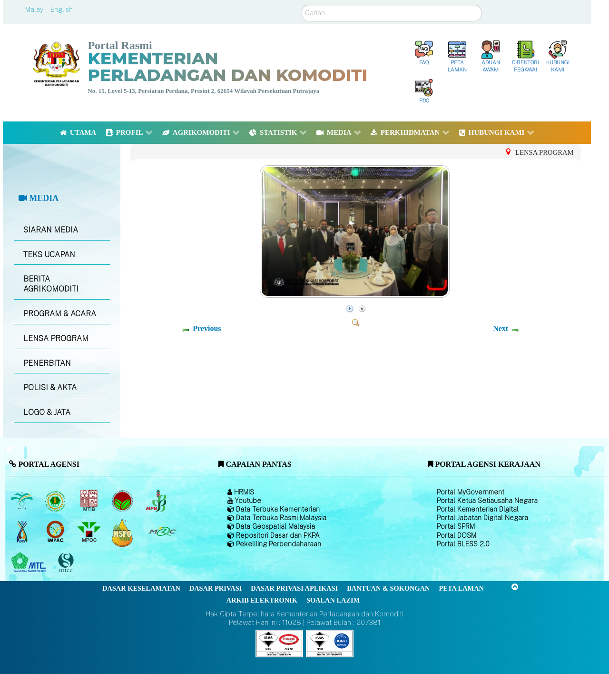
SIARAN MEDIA (50, 229)
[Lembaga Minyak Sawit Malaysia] (23, 501)
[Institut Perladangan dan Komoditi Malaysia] (56, 532)
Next (500, 328)
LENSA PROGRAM (55, 338)
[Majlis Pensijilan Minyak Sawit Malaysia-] (123, 532)
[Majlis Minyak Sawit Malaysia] (90, 532)
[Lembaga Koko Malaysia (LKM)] (123, 501)
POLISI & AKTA (50, 387)
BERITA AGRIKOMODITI (51, 283)
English (61, 9)
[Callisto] (279, 642)
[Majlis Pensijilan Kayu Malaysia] (67, 562)
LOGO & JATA (46, 412)
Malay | (37, 9)
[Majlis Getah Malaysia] (162, 532)
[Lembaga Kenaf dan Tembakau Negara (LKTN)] (23, 532)
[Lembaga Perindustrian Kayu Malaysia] (90, 501)
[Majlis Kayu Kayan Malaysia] (30, 563)
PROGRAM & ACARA (59, 313)
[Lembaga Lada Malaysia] (157, 501)
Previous (207, 328)
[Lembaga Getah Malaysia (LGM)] (56, 501)
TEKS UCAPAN (49, 254)
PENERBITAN (47, 363)
